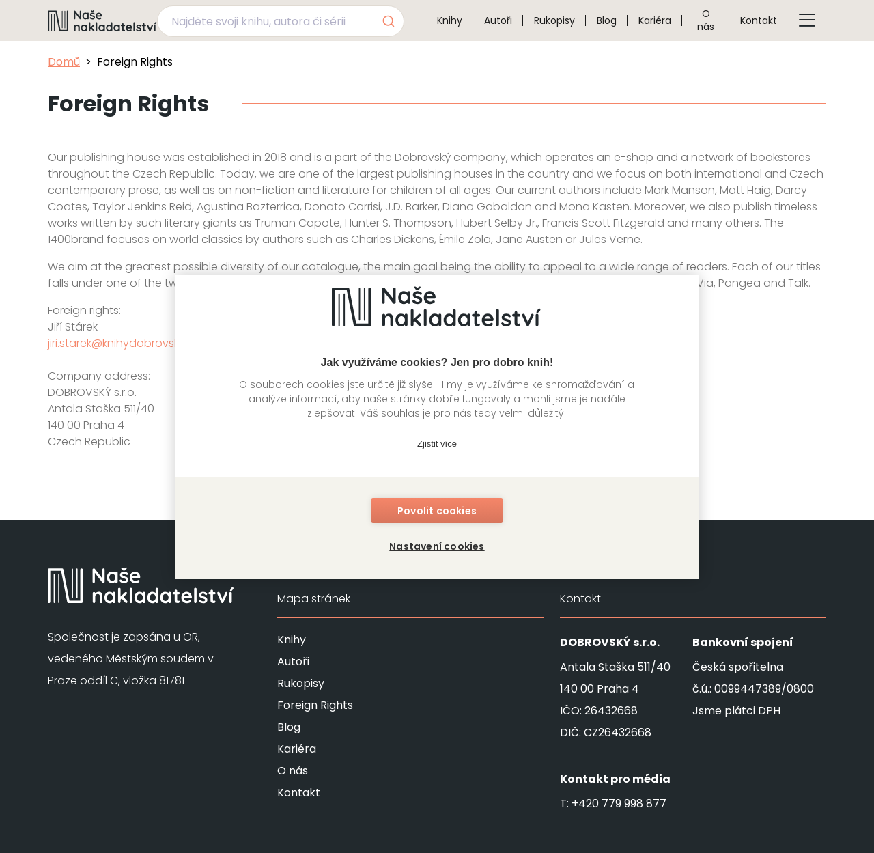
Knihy (449, 20)
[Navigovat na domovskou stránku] (102, 20)
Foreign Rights (315, 705)
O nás (705, 20)
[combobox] (280, 21)
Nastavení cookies (436, 546)
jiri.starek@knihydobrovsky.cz (123, 343)
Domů (64, 62)
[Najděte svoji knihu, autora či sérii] (264, 21)
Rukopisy (554, 20)
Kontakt (758, 20)
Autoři (498, 20)
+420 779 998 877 (619, 803)
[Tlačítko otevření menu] (807, 20)
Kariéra (654, 20)
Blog (607, 20)
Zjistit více (437, 443)
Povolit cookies (437, 511)
